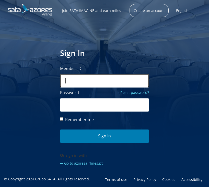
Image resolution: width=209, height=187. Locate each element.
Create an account (149, 10)
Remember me (77, 119)
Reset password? (134, 92)
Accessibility (191, 179)
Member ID (71, 68)
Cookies (168, 179)
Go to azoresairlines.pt (83, 163)
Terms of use (116, 179)
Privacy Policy (144, 179)
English (182, 10)
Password (69, 92)
